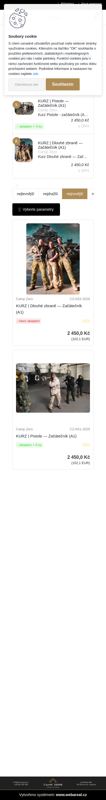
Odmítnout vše (26, 84)
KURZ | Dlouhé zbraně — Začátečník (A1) (49, 308)
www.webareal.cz (71, 795)
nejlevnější (25, 194)
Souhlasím (62, 84)
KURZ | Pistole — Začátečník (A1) (46, 436)
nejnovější (75, 194)
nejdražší (50, 194)
